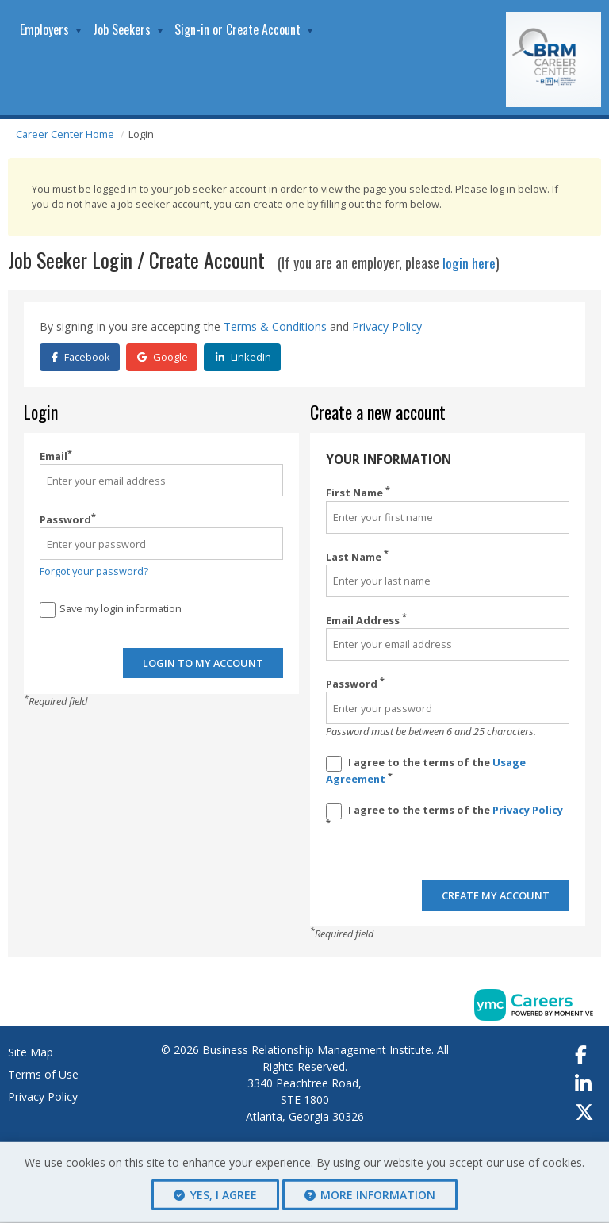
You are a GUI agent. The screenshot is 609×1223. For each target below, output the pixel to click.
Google (162, 356)
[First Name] (447, 516)
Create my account (496, 896)
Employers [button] (44, 29)
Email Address (366, 619)
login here (469, 262)
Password (68, 519)
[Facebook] (582, 1055)
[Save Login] (48, 609)
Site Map (30, 1052)
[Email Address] (447, 643)
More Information (370, 1194)
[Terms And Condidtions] (334, 763)
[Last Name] (447, 580)
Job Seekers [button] (122, 29)
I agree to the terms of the (426, 769)
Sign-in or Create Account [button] (237, 29)
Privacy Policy (387, 326)
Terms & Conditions (275, 326)
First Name (358, 492)
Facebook (81, 356)
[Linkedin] (584, 1084)
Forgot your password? (94, 570)
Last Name (357, 556)
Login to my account (203, 664)
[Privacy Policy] (334, 811)
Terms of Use (43, 1075)
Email (56, 455)
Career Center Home (65, 134)
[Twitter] (585, 1112)
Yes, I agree (215, 1194)
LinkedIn (243, 356)
